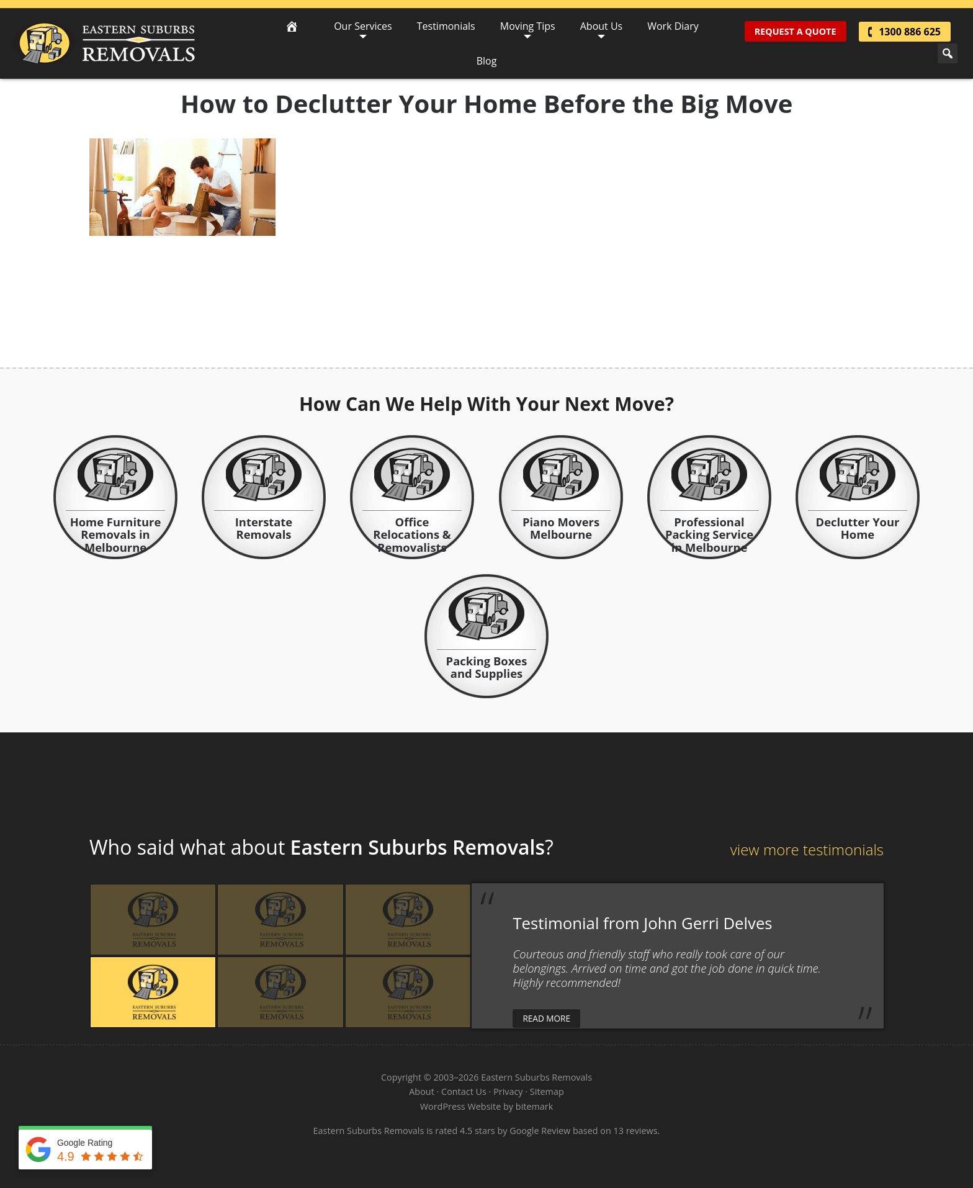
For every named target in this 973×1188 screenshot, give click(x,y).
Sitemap (547, 1091)
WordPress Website (460, 1106)
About (421, 1091)
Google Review (539, 1130)
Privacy (507, 1091)
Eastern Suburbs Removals (104, 43)
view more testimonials (807, 849)
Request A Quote (795, 31)
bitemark (534, 1106)
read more (546, 1018)
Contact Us (463, 1091)
